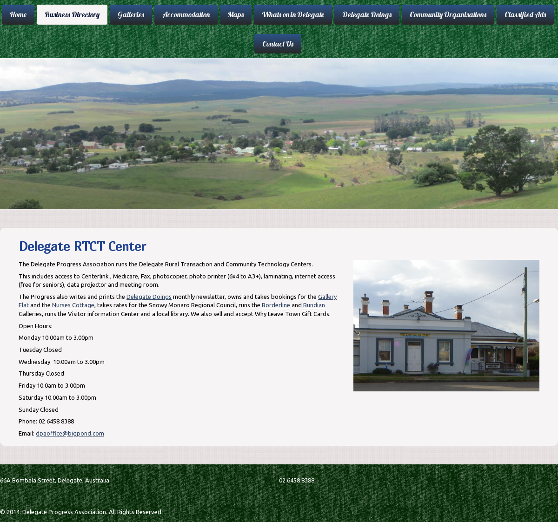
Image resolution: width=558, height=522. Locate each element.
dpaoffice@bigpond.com (70, 433)
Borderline (276, 305)
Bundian (314, 305)
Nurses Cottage (73, 305)
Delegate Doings (149, 296)
